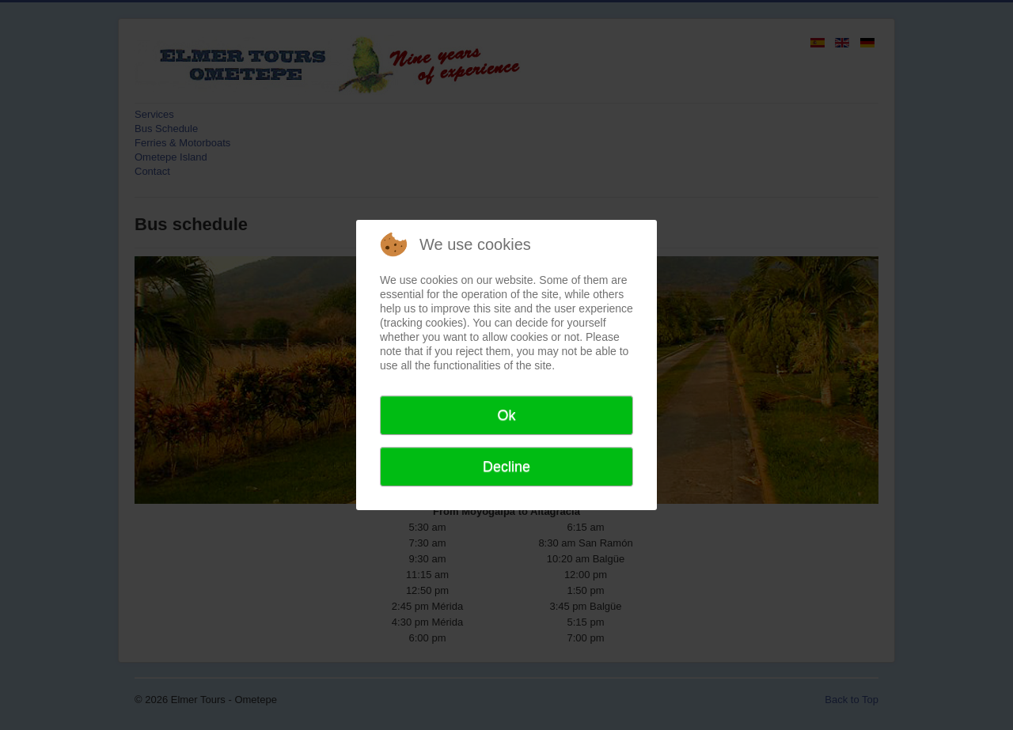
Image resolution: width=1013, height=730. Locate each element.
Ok (506, 415)
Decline (506, 467)
